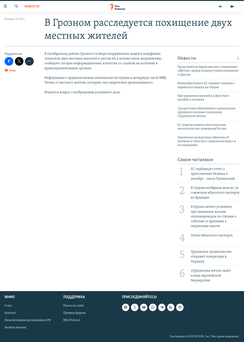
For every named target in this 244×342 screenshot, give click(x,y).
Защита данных (15, 327)
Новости (32, 6)
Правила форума (74, 313)
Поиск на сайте (73, 305)
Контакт (10, 313)
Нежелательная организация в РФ (28, 320)
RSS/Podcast (71, 320)
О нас (8, 305)
